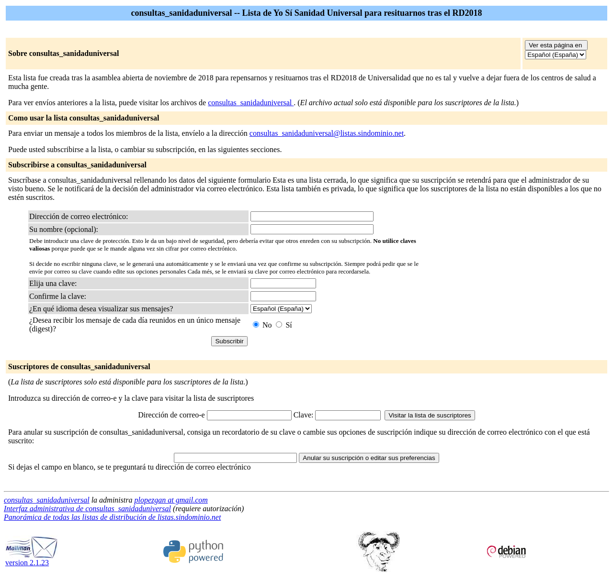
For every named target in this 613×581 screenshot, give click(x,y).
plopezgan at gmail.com (170, 500)
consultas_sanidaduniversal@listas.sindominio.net (327, 133)
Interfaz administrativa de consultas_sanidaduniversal (87, 508)
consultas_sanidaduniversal (251, 103)
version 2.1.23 (31, 559)
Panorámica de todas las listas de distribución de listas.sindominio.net (112, 517)
